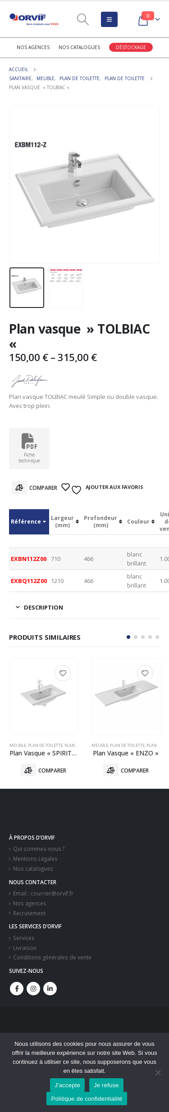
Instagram (33, 988)
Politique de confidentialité (86, 1098)
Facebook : (16, 988)
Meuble (17, 745)
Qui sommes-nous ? (38, 848)
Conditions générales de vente (52, 957)
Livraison (25, 947)
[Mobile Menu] (109, 19)
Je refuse (106, 1085)
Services (24, 937)
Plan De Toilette (45, 745)
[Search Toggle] (83, 19)
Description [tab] (43, 607)
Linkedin (50, 988)
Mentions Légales (35, 858)
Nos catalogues (79, 47)
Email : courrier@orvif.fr (43, 893)
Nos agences (33, 47)
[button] (128, 637)
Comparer (43, 488)
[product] (44, 696)
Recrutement (29, 913)
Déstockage (131, 47)
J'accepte (67, 1085)
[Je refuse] (157, 1072)
